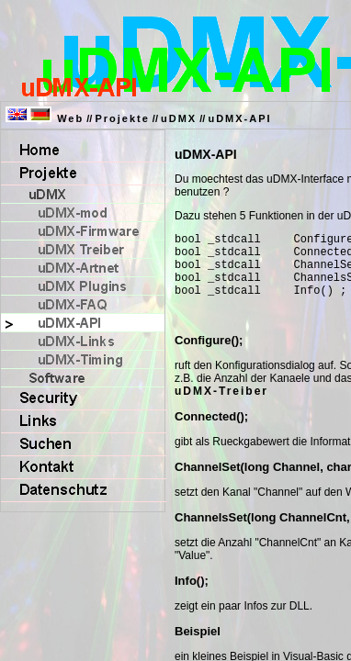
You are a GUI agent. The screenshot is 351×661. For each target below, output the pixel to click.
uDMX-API (239, 118)
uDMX (179, 118)
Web (70, 118)
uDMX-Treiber (221, 404)
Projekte (122, 118)
